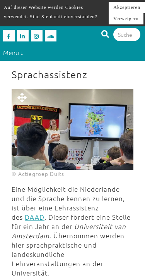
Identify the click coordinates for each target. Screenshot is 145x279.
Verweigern (125, 18)
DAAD (34, 217)
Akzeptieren (126, 7)
